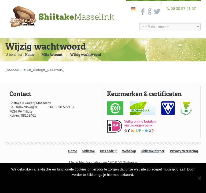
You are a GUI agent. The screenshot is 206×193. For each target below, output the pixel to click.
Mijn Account (52, 54)
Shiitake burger (152, 151)
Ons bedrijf (108, 151)
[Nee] (199, 178)
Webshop (129, 151)
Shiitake (88, 151)
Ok (103, 183)
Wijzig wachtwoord (85, 54)
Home (29, 54)
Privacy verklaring (184, 151)
